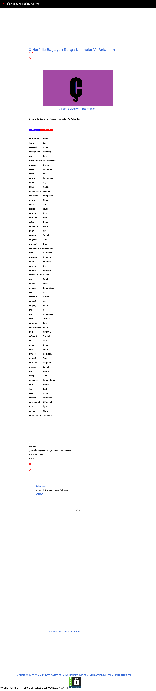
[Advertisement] (78, 26)
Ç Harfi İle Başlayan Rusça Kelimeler (78, 109)
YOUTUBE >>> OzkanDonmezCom (65, 631)
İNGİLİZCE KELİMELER (76, 675)
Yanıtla (39, 494)
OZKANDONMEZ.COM (29, 675)
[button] (30, 58)
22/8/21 (44, 486)
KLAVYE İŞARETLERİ (52, 675)
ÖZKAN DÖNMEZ (23, 4)
